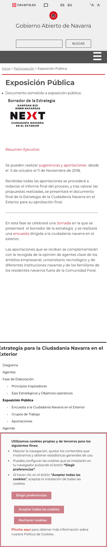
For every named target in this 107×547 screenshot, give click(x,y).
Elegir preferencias (31, 495)
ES (62, 5)
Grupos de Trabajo (26, 414)
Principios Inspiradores (29, 386)
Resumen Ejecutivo (22, 149)
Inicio (6, 68)
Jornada (64, 223)
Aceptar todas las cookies (39, 509)
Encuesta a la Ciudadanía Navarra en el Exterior (48, 407)
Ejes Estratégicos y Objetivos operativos (42, 393)
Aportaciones (22, 421)
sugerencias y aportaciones (62, 165)
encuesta (21, 234)
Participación (24, 68)
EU (70, 5)
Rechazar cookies (33, 520)
